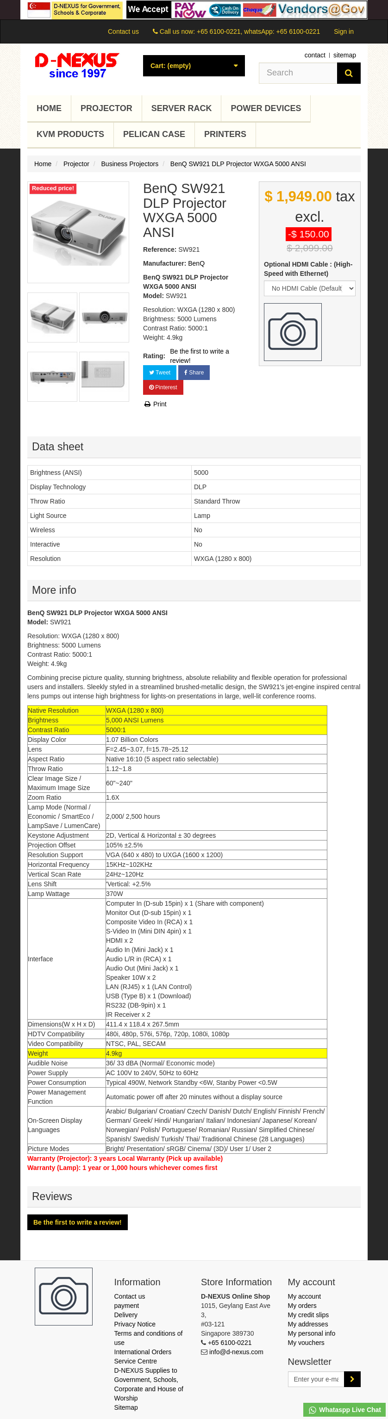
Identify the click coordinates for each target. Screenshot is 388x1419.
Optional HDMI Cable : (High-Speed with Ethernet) (308, 269)
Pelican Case (154, 134)
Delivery (126, 1315)
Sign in (344, 31)
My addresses (308, 1324)
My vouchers (306, 1342)
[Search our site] (298, 73)
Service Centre (135, 1361)
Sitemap (126, 1407)
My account (304, 1296)
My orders (302, 1305)
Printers (225, 134)
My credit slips (308, 1315)
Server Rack (181, 108)
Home (49, 108)
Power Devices (266, 108)
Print (155, 404)
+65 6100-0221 (230, 1342)
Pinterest (163, 387)
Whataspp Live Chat (344, 1410)
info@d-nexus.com (236, 1352)
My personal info (312, 1333)
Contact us (123, 31)
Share (194, 372)
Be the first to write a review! (199, 356)
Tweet (159, 372)
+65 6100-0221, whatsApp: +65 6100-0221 (258, 31)
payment (126, 1305)
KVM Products (70, 134)
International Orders (143, 1352)
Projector (106, 108)
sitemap (344, 55)
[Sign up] (352, 1379)
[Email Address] (316, 1379)
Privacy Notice (135, 1324)
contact (315, 55)
